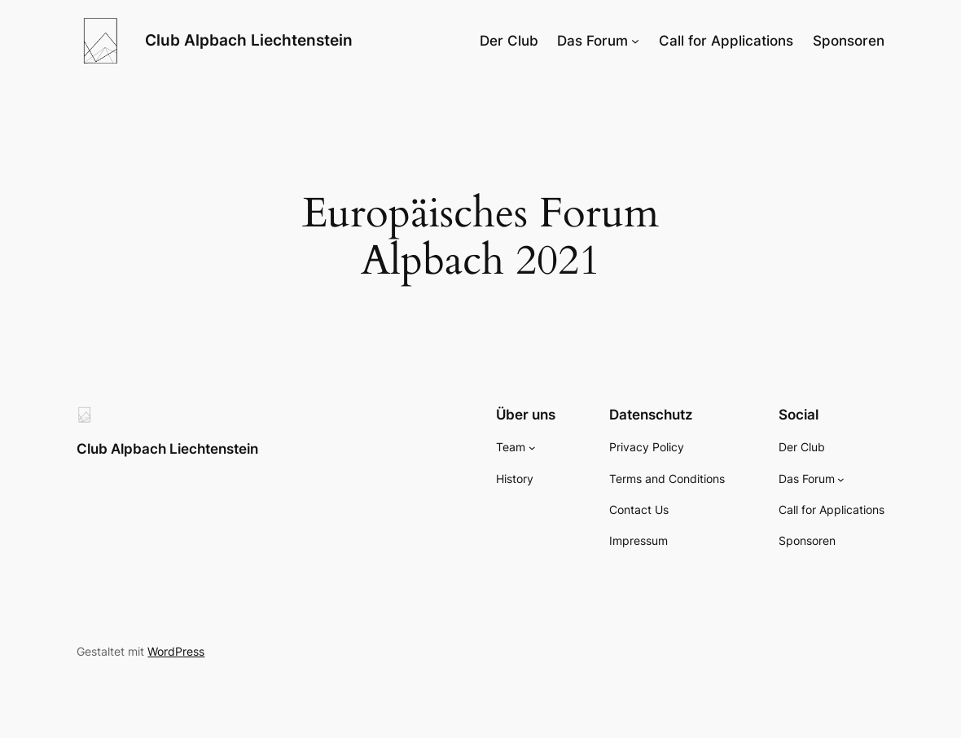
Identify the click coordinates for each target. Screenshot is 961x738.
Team (510, 447)
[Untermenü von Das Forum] (635, 41)
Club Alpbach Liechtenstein (249, 40)
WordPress (175, 651)
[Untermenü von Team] (532, 447)
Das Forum (592, 41)
